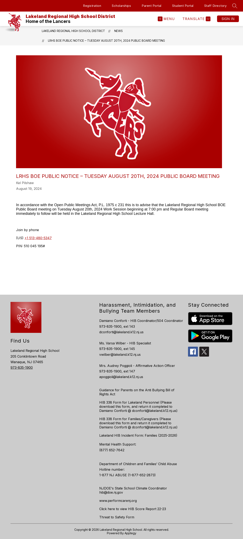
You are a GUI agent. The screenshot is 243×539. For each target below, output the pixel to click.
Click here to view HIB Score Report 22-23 (132, 509)
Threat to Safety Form (116, 517)
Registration (92, 6)
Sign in (228, 19)
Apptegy (130, 533)
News (118, 31)
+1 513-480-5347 (38, 238)
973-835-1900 (22, 367)
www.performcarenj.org (118, 501)
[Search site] (234, 5)
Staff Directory (215, 6)
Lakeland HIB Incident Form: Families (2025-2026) (138, 435)
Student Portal (183, 6)
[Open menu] (166, 18)
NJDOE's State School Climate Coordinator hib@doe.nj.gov (133, 490)
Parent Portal (151, 6)
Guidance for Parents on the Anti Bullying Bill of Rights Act (136, 392)
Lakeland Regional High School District (73, 31)
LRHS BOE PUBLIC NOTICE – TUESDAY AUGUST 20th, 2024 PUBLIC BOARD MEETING (106, 40)
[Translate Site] (195, 18)
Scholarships (121, 6)
